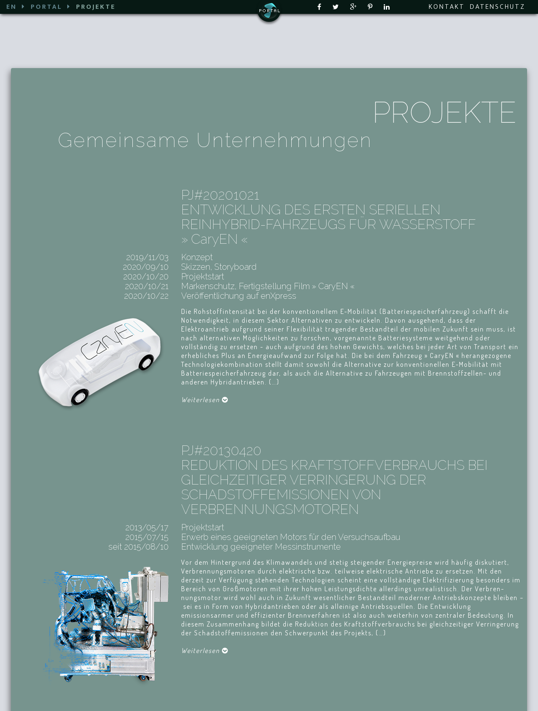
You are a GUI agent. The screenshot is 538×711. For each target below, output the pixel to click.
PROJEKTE (96, 7)
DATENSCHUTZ (497, 7)
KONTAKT (447, 7)
